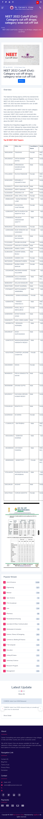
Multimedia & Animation (12, 629)
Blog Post (4, 762)
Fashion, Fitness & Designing (13, 634)
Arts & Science (9, 582)
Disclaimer (4, 770)
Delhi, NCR (6, 782)
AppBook (36, 815)
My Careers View (20, 67)
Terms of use (5, 765)
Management (9, 671)
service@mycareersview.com (11, 785)
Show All (21, 694)
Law (6, 608)
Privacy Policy (5, 767)
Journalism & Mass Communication (15, 624)
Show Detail (7, 715)
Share (21, 81)
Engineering (8, 587)
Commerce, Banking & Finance (14, 640)
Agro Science (9, 598)
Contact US (4, 759)
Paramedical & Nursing (12, 619)
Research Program (10, 666)
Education (8, 650)
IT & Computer (9, 645)
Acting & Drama (9, 655)
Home (3, 28)
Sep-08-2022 (8, 67)
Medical (7, 593)
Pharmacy (8, 613)
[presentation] (2, 708)
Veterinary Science (10, 660)
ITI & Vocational (9, 603)
